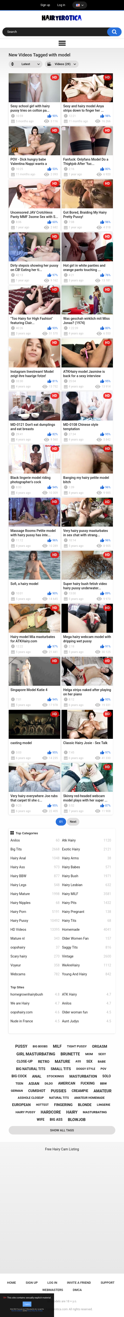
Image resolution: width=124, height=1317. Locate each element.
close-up (25, 1061)
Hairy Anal (35, 858)
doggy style (85, 1069)
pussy (21, 1046)
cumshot (37, 1091)
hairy (71, 1112)
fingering (63, 1105)
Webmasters (52, 1290)
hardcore (51, 1112)
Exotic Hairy (86, 849)
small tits (61, 1069)
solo (106, 1076)
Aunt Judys (86, 1021)
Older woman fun (86, 1012)
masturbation (83, 1076)
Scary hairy (35, 956)
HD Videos (35, 930)
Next (73, 821)
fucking (88, 1083)
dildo (49, 1083)
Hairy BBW (35, 876)
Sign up (45, 5)
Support (108, 1282)
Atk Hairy (86, 840)
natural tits (59, 1098)
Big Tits (35, 849)
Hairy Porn (35, 912)
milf (57, 1046)
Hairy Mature (35, 894)
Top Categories (27, 833)
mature (62, 1061)
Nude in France (35, 1021)
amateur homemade (89, 1098)
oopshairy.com (35, 1012)
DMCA (77, 1290)
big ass (56, 1119)
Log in (61, 5)
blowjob (77, 1119)
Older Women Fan (86, 939)
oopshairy (35, 947)
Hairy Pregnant (86, 912)
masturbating (95, 1112)
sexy (102, 1054)
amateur (102, 1091)
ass (78, 1061)
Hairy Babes (86, 867)
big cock (19, 1076)
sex (89, 1061)
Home (11, 1282)
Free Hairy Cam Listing (62, 1149)
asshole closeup (31, 1098)
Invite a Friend (79, 1282)
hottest (42, 1105)
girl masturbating (35, 1054)
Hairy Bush (86, 876)
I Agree (27, 1304)
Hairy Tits (86, 921)
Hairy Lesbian (86, 885)
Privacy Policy (31, 1310)
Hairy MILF (86, 894)
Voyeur (35, 965)
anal (36, 1076)
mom (89, 1054)
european (21, 1105)
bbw (103, 1083)
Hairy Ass (35, 867)
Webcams (35, 974)
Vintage (86, 956)
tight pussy (77, 1046)
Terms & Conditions (16, 1310)
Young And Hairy (86, 974)
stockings (55, 1076)
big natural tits (30, 1069)
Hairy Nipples (35, 903)
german (17, 1091)
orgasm (99, 1046)
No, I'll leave (39, 1310)
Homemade (86, 930)
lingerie (103, 1105)
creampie (80, 1091)
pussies (58, 1091)
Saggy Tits (86, 947)
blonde (84, 1105)
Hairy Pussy (35, 921)
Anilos (35, 840)
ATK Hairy (86, 994)
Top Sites (17, 987)
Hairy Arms (86, 858)
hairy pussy (25, 1112)
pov (103, 1069)
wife (40, 1119)
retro (43, 1061)
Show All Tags (62, 1130)
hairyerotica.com (57, 1309)
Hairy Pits (86, 903)
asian (33, 1083)
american (66, 1083)
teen (19, 1083)
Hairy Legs (35, 885)
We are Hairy (35, 1003)
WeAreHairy (86, 965)
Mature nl (35, 939)
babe (102, 1061)
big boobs (40, 1046)
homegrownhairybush (35, 994)
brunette (70, 1054)
